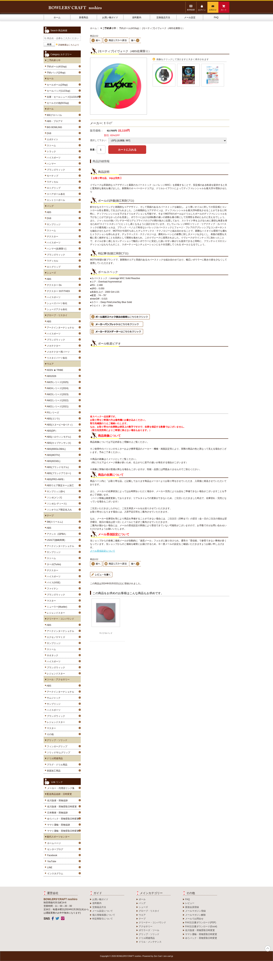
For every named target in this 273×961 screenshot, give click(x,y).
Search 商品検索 (58, 30)
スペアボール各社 (55, 194)
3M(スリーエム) (54, 522)
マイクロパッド (105, 633)
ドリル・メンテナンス (150, 942)
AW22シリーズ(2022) (57, 400)
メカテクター (53, 345)
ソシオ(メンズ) (54, 497)
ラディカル (52, 182)
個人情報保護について (103, 915)
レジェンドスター (55, 613)
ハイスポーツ (53, 157)
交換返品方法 (163, 17)
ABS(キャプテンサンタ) (58, 443)
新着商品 (83, 17)
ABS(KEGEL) (53, 461)
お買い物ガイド (110, 17)
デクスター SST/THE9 (58, 291)
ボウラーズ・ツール (149, 930)
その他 (50, 734)
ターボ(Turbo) (53, 564)
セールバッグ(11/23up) (58, 91)
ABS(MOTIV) (53, 455)
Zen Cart (158, 956)
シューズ (143, 907)
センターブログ (55, 849)
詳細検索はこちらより (68, 45)
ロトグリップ (53, 188)
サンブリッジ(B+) (55, 491)
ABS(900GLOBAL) (56, 449)
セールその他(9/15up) (57, 103)
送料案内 (136, 17)
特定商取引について (102, 918)
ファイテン (52, 588)
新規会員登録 (192, 907)
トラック (51, 151)
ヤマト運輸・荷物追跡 (58, 824)
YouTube (51, 861)
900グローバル (54, 115)
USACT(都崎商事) (55, 540)
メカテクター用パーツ (58, 352)
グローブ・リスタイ (149, 911)
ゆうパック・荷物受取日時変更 (63, 818)
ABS (48, 212)
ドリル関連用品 (147, 938)
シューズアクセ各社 (56, 309)
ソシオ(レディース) (56, 503)
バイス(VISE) (53, 582)
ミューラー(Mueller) (56, 607)
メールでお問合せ (194, 918)
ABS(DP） (51, 430)
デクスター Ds (54, 285)
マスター (51, 600)
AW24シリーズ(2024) (57, 388)
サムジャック (53, 698)
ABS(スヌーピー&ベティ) (59, 424)
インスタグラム (55, 873)
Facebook (52, 855)
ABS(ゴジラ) (53, 418)
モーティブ (52, 176)
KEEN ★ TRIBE (54, 370)
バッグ (142, 903)
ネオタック (52, 655)
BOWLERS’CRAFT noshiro (129, 956)
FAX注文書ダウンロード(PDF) (200, 922)
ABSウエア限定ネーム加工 (60, 485)
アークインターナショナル (60, 327)
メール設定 (189, 17)
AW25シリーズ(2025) (57, 382)
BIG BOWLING (54, 127)
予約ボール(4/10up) (129, 28)
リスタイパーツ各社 (56, 358)
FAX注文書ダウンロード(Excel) (201, 926)
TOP (268, 948)
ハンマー (51, 163)
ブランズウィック (55, 169)
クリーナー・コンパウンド (152, 922)
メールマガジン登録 (195, 911)
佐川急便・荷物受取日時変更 (62, 806)
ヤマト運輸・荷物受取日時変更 (63, 831)
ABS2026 (51, 376)
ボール (142, 899)
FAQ (216, 17)
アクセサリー (145, 926)
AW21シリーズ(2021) (57, 406)
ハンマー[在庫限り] (56, 248)
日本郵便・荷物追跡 (57, 812)
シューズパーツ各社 (56, 303)
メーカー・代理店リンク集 (61, 788)
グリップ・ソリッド (149, 934)
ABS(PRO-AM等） (56, 479)
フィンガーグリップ (56, 746)
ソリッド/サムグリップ (58, 752)
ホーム (57, 17)
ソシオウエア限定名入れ (59, 509)
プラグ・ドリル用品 (56, 764)
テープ (142, 918)
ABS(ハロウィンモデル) (58, 437)
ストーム (51, 145)
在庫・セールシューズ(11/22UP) (63, 97)
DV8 (48, 133)
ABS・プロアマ (54, 121)
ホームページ (54, 843)
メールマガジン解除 (195, 915)
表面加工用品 (53, 770)
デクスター (52, 236)
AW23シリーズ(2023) (57, 394)
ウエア (142, 915)
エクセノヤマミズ (55, 637)
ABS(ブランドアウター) (58, 473)
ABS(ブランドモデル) (57, 467)
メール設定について (102, 911)
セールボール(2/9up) (57, 84)
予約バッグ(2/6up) (55, 72)
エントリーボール (55, 200)
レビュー (189, 903)
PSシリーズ (52, 412)
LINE (49, 867)
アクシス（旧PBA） (56, 534)
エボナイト (52, 139)
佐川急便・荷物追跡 (57, 800)
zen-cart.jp (168, 956)
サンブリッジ (53, 224)
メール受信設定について (102, 551)
